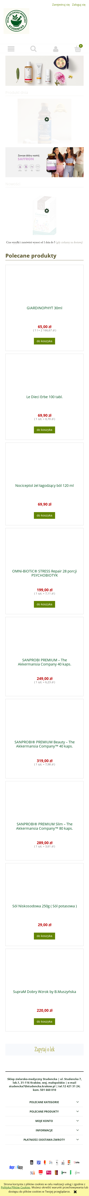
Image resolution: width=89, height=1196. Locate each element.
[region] (44, 71)
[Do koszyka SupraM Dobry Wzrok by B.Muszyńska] (44, 1021)
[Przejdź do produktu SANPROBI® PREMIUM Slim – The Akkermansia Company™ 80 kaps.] (44, 801)
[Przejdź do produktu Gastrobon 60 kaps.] (44, 224)
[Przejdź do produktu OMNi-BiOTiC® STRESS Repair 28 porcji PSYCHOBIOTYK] (44, 548)
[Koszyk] (78, 48)
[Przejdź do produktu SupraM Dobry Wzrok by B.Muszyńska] (44, 969)
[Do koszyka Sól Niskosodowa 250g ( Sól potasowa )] (44, 936)
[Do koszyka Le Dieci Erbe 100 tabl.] (44, 429)
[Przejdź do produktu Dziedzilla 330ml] (44, 133)
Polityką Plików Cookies (15, 1187)
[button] (11, 49)
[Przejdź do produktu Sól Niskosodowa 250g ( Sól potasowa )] (44, 883)
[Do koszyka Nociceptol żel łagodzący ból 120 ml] (44, 515)
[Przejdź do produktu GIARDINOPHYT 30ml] (44, 285)
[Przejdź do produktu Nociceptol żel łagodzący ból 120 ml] (44, 463)
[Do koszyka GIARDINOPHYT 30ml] (44, 341)
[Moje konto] (56, 49)
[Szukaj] (33, 48)
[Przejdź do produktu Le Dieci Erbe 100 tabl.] (44, 374)
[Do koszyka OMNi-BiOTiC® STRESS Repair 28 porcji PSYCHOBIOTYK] (44, 604)
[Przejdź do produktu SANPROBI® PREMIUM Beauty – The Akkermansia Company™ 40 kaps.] (44, 719)
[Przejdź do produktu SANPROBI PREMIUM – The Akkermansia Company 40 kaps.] (44, 637)
